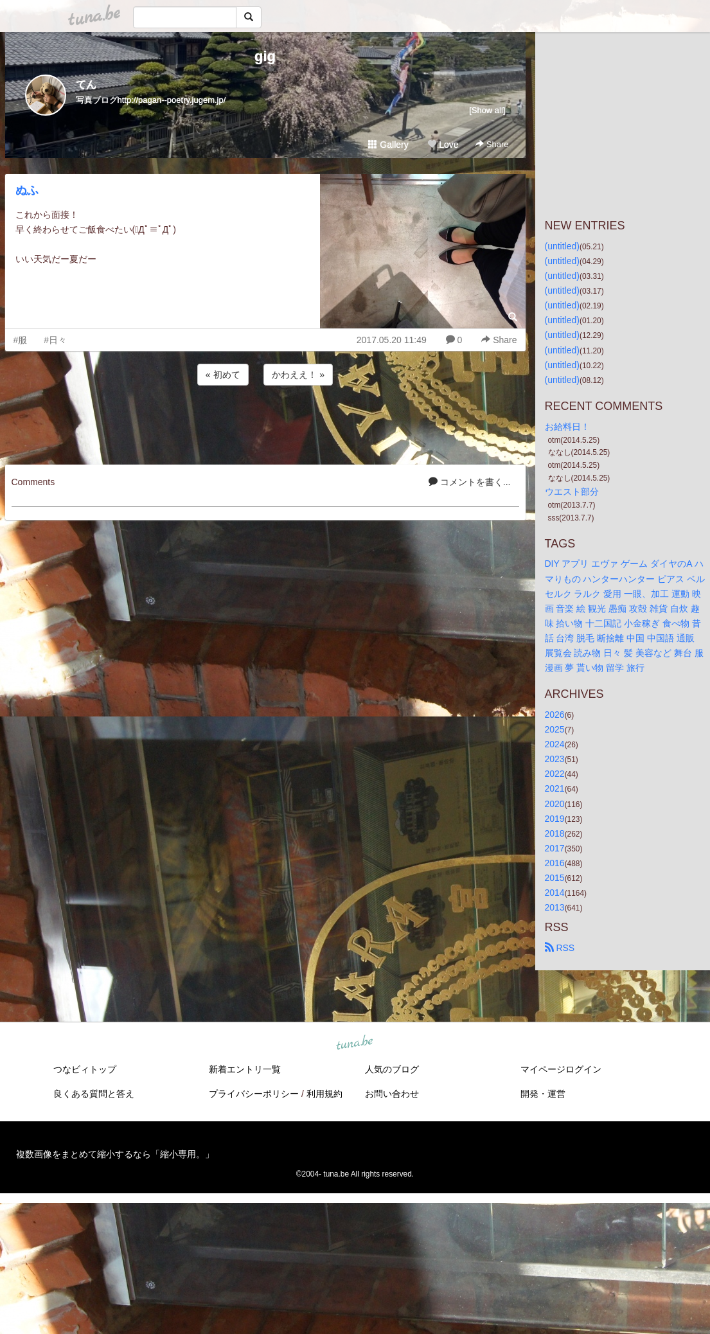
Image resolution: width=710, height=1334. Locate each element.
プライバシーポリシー (254, 1094)
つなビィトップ (84, 1069)
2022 (555, 774)
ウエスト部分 (572, 491)
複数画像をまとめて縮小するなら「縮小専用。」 (115, 1154)
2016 (555, 863)
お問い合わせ (392, 1094)
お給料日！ (567, 427)
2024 (555, 744)
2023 (555, 759)
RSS (560, 948)
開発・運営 (542, 1094)
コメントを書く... (470, 482)
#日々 (55, 340)
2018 (555, 833)
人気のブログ (392, 1069)
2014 (555, 892)
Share (491, 144)
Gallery (388, 144)
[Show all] (487, 110)
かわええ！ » (298, 374)
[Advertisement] (265, 423)
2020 (555, 804)
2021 (555, 788)
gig (265, 56)
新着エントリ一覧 (245, 1069)
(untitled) (562, 246)
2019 (555, 819)
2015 (555, 878)
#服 (20, 340)
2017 (555, 848)
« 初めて (223, 374)
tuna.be (355, 1043)
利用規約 (324, 1094)
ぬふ (27, 190)
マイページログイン (560, 1069)
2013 (555, 907)
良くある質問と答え (93, 1094)
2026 (555, 714)
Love (442, 144)
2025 (555, 729)
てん (86, 84)
